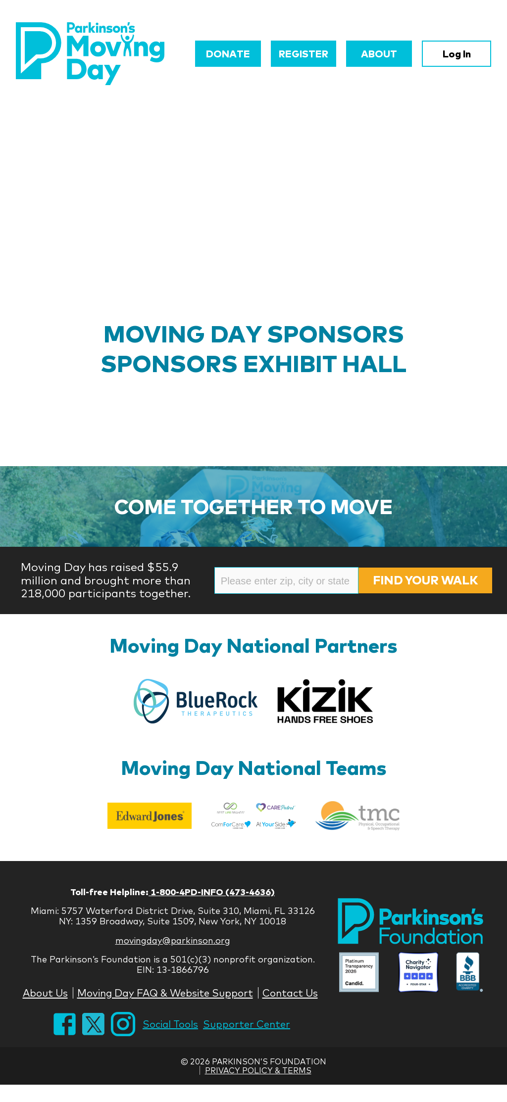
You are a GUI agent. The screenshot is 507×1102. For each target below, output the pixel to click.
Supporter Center (246, 1024)
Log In (457, 54)
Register (303, 54)
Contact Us (290, 993)
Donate (228, 54)
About (379, 54)
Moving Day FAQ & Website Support (165, 993)
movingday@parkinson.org (172, 940)
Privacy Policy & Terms (258, 1070)
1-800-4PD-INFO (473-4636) (212, 892)
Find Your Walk (425, 580)
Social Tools (170, 1024)
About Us (45, 993)
